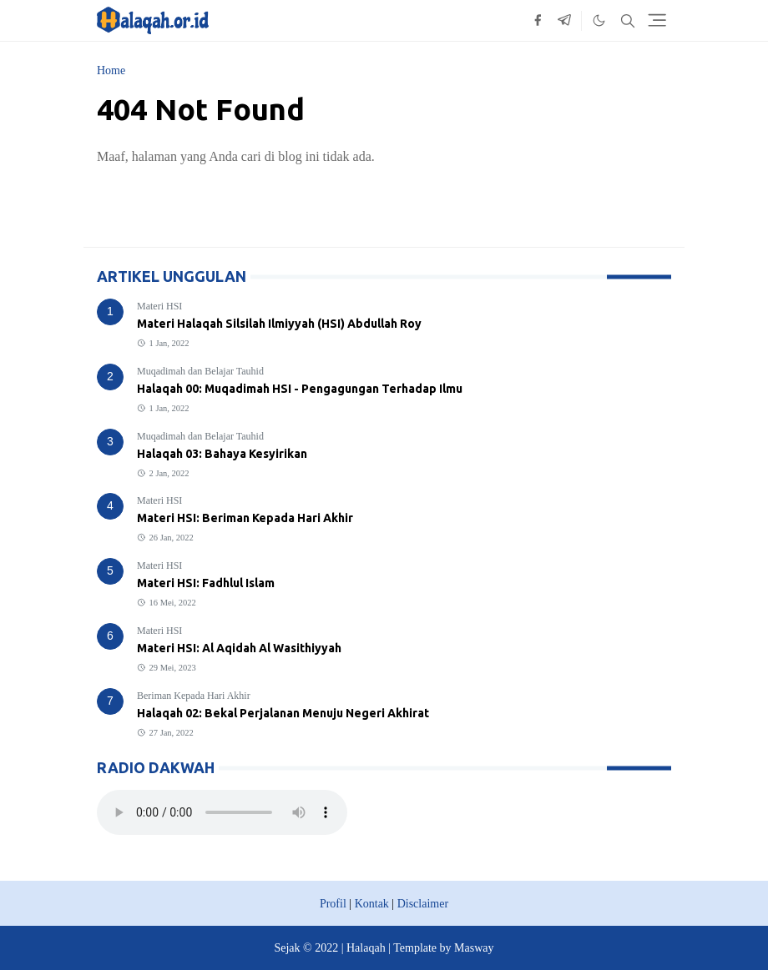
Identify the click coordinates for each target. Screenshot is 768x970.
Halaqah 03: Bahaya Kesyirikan (222, 453)
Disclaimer (422, 903)
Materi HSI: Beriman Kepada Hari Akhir (245, 518)
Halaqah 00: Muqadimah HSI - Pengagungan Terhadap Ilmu (299, 388)
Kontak (372, 903)
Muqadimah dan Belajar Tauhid (200, 371)
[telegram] (564, 21)
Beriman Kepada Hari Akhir (193, 695)
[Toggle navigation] (657, 20)
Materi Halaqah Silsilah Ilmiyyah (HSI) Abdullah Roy (279, 323)
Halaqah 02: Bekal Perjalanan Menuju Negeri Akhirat (283, 713)
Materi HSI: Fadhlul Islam (206, 583)
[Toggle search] (628, 21)
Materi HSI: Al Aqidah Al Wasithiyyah (239, 648)
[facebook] (537, 21)
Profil (333, 903)
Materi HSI (159, 306)
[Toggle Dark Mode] (599, 20)
